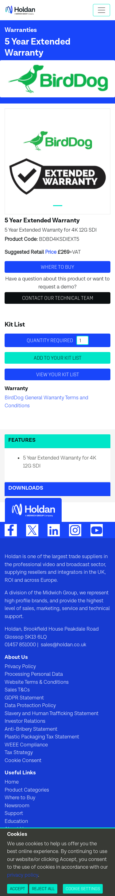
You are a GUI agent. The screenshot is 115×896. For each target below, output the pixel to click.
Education (16, 821)
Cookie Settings (83, 888)
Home (12, 782)
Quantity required (58, 340)
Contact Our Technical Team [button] (57, 298)
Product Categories (27, 790)
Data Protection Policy (30, 705)
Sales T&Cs (17, 690)
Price (50, 252)
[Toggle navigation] (101, 10)
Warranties (21, 30)
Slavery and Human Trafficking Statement (51, 713)
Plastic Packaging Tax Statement (42, 737)
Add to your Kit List (58, 358)
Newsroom (17, 805)
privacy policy (22, 875)
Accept (17, 888)
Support (14, 813)
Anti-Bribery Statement (31, 729)
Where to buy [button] (57, 267)
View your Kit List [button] (57, 374)
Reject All (43, 888)
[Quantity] (82, 340)
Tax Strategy (19, 752)
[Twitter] (32, 529)
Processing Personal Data (34, 674)
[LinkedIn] (54, 529)
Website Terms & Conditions (37, 682)
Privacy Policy (20, 666)
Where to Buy (20, 797)
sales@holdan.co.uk (63, 644)
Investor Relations (25, 721)
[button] (57, 441)
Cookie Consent (23, 760)
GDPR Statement (24, 697)
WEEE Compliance (26, 744)
